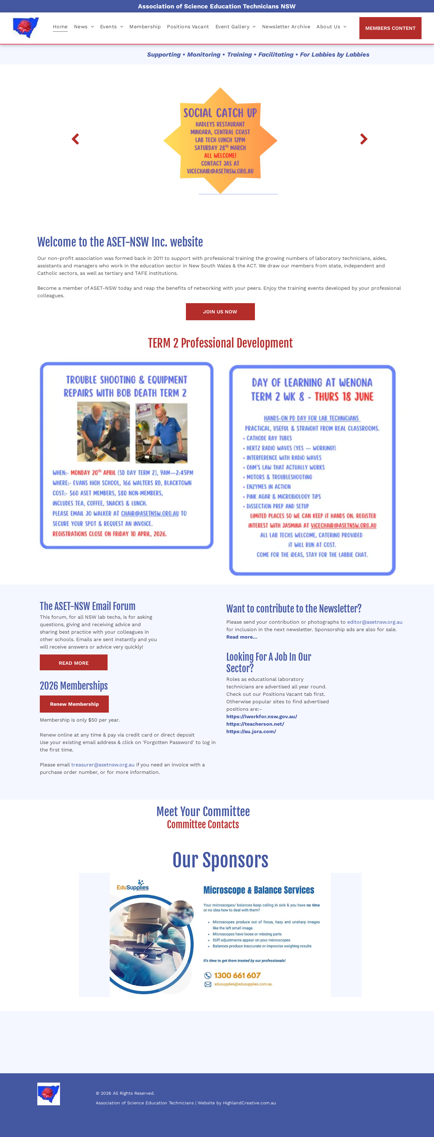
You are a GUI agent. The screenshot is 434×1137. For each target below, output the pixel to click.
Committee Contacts (203, 824)
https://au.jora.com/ (251, 731)
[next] (364, 139)
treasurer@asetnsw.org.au (103, 765)
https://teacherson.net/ (255, 724)
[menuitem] (60, 26)
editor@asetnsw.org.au (375, 622)
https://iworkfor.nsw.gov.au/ (261, 716)
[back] (75, 139)
